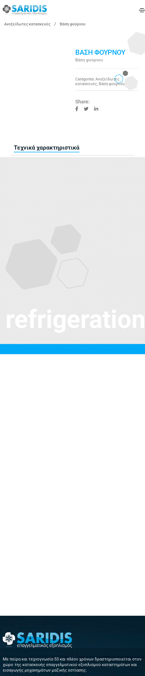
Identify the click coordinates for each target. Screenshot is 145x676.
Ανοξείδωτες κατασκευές (27, 24)
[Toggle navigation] (142, 10)
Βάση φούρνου (73, 24)
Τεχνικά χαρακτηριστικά (46, 147)
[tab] (46, 147)
